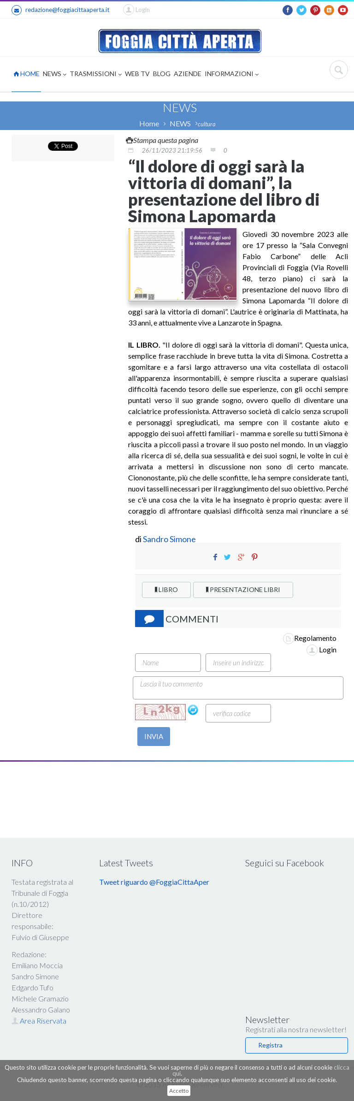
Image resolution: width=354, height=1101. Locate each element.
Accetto (179, 1090)
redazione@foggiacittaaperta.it (60, 10)
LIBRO (166, 589)
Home (149, 123)
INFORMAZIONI (232, 74)
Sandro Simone (169, 539)
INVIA (153, 736)
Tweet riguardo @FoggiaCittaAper (154, 881)
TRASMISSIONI (96, 74)
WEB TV (137, 73)
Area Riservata (39, 1020)
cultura (207, 124)
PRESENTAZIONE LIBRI (243, 589)
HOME (26, 73)
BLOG (162, 73)
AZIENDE (187, 73)
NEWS (54, 74)
